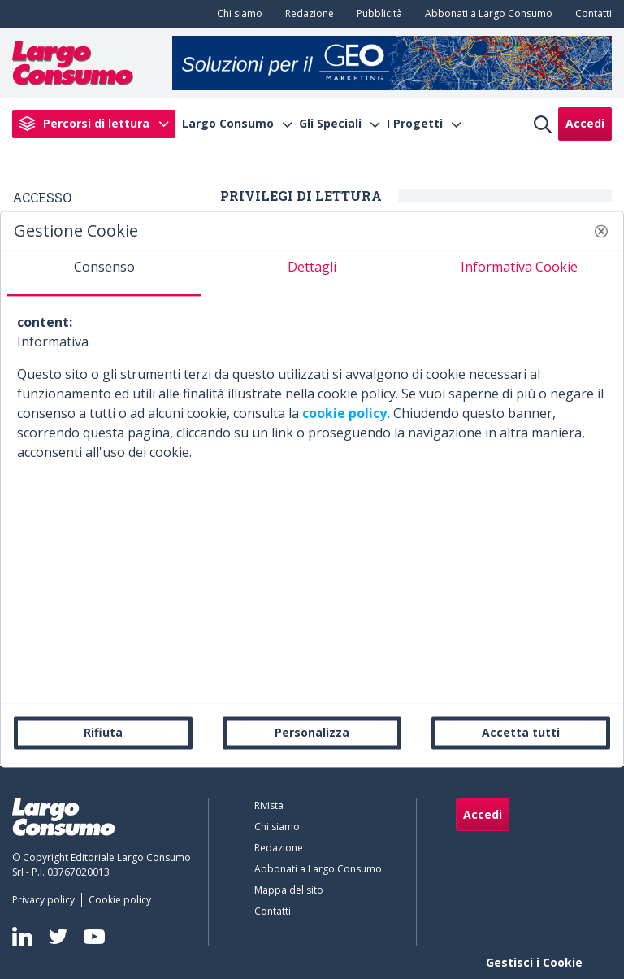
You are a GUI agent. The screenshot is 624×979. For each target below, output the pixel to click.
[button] (601, 231)
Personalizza (312, 732)
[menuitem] (236, 14)
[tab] (104, 273)
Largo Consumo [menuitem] (228, 123)
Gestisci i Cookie (534, 962)
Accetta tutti (521, 732)
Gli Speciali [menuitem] (330, 123)
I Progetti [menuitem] (415, 123)
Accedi (585, 123)
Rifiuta (103, 732)
